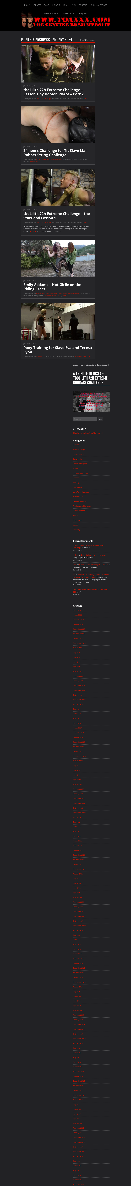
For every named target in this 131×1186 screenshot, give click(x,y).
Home (17, 4)
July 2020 (91, 632)
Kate (89, 251)
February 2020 (93, 656)
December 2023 (93, 433)
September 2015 (94, 913)
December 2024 (93, 375)
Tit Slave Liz (19, 167)
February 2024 (93, 423)
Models (47, 4)
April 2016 (91, 879)
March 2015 (92, 942)
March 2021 (92, 593)
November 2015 (93, 903)
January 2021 (92, 603)
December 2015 (93, 898)
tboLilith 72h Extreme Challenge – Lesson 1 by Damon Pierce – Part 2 (39, 97)
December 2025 (93, 317)
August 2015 (92, 918)
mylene (90, 230)
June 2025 (91, 346)
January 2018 (92, 777)
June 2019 (91, 695)
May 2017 (91, 816)
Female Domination (28, 300)
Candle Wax (92, 142)
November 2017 (93, 787)
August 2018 (92, 743)
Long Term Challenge (29, 104)
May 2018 (91, 758)
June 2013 (91, 1044)
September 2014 (94, 971)
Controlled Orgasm (94, 146)
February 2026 (93, 307)
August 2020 (92, 627)
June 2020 (91, 637)
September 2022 (94, 506)
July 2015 (91, 923)
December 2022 (93, 491)
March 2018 (92, 767)
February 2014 (93, 1005)
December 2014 (93, 956)
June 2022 (91, 520)
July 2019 (91, 690)
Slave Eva (64, 363)
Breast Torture (26, 165)
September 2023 (94, 448)
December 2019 (93, 666)
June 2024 (91, 404)
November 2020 (93, 612)
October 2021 (92, 559)
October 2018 (92, 734)
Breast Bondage (93, 132)
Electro (90, 151)
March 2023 (92, 477)
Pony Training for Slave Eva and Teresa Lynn (43, 356)
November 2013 (93, 1019)
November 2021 (93, 554)
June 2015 (91, 927)
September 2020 (94, 622)
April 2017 (91, 821)
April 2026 (91, 297)
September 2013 (94, 1029)
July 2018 (91, 748)
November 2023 (93, 438)
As (88, 261)
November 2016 (93, 845)
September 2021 (94, 564)
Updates (28, 4)
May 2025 (91, 351)
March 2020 (92, 651)
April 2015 (91, 937)
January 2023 (92, 486)
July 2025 (91, 341)
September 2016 (94, 855)
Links (64, 4)
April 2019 (91, 704)
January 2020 (92, 661)
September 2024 (94, 390)
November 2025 (93, 322)
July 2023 (91, 457)
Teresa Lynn (72, 363)
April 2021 (91, 588)
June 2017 (91, 811)
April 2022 (91, 530)
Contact (74, 4)
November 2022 (93, 496)
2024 (72, 45)
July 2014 (91, 981)
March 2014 (92, 1000)
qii (88, 276)
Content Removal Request (65, 12)
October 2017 (92, 792)
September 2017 (94, 797)
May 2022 (91, 525)
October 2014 (92, 966)
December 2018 (93, 724)
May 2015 (91, 932)
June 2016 (91, 869)
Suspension (92, 205)
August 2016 (92, 860)
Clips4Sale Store (90, 4)
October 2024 (92, 385)
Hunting (90, 166)
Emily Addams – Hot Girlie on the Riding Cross (38, 293)
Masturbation (92, 180)
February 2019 (93, 714)
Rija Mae (51, 302)
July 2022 (91, 516)
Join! (56, 4)
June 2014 (91, 986)
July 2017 (91, 806)
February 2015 (93, 947)
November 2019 (93, 671)
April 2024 (91, 414)
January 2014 (92, 1010)
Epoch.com (111, 1134)
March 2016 (92, 884)
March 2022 (92, 535)
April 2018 (91, 763)
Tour (37, 4)
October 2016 (92, 850)
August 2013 (92, 1034)
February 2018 (93, 772)
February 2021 (93, 598)
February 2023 (93, 482)
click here (19, 237)
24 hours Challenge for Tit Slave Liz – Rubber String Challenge (41, 158)
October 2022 (92, 501)
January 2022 (92, 545)
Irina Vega (43, 302)
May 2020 (91, 641)
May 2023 (91, 467)
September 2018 (94, 738)
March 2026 (92, 302)
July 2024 (91, 399)
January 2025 (92, 370)
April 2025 (91, 356)
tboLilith (71, 104)
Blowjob (90, 127)
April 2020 (91, 646)
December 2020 (93, 608)
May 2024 (91, 409)
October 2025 (92, 327)
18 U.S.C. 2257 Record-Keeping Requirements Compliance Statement (75, 1176)
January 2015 (92, 952)
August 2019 (92, 685)
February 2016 (93, 889)
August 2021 (92, 569)
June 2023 (91, 462)
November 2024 (93, 380)
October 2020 (92, 617)
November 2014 (93, 961)
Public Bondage (93, 195)
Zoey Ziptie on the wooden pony (109, 240)
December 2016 (93, 840)
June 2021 (91, 579)
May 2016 (91, 874)
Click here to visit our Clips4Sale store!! (102, 115)
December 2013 (93, 1015)
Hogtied (90, 161)
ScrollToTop (66, 1164)
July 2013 (91, 1039)
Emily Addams (34, 302)
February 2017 (93, 830)
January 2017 (92, 835)
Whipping (25, 363)
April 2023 (91, 472)
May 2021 (91, 583)
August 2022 (92, 511)
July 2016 (91, 864)
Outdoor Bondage (42, 300)
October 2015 (92, 908)
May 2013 (91, 1049)
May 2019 (91, 700)
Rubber (90, 200)
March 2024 (92, 419)
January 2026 (92, 312)
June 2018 (91, 753)
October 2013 (92, 1024)
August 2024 (92, 394)
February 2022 (93, 540)
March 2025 (92, 360)
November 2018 (93, 729)
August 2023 (92, 453)
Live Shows (91, 171)
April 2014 (91, 995)
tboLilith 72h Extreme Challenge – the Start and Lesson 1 (42, 221)
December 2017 (93, 782)
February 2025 (93, 365)
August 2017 (92, 801)
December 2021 (93, 549)
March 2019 (92, 709)
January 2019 (92, 719)
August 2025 (92, 336)
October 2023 (92, 443)
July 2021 (91, 574)
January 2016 (92, 893)
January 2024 (92, 428)
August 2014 (92, 976)
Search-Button (85, 12)
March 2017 (92, 826)
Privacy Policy (109, 4)
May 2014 (91, 990)
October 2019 (92, 675)
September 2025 (94, 331)
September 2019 (94, 680)
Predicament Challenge (57, 300)
